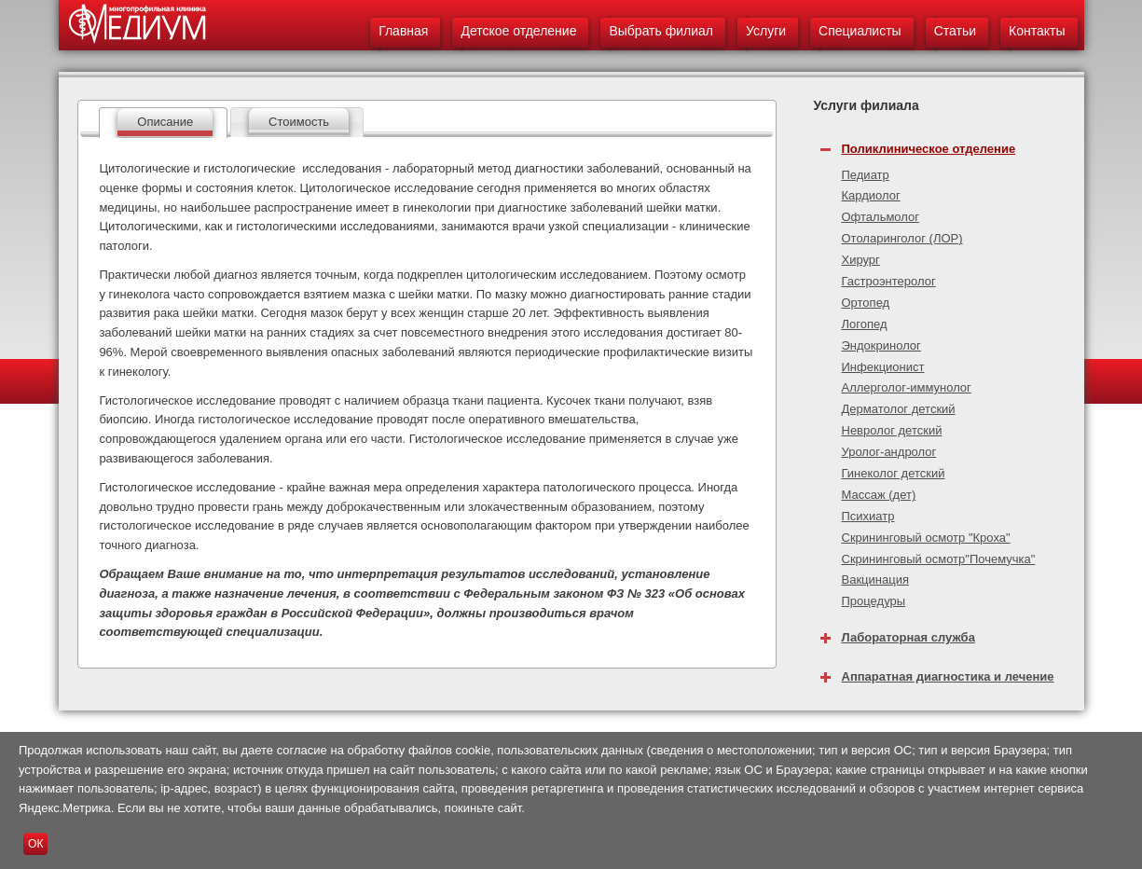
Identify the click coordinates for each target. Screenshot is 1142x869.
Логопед (864, 324)
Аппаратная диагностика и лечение (948, 676)
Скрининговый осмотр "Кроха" (926, 538)
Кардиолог (871, 195)
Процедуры (874, 601)
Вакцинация (875, 579)
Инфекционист (883, 367)
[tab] (163, 122)
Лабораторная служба (908, 637)
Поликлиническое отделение (929, 149)
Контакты (1037, 30)
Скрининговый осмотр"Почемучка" (939, 559)
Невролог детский (892, 430)
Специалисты (860, 30)
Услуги (766, 30)
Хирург (861, 260)
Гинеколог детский (893, 473)
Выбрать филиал (661, 30)
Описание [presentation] (165, 122)
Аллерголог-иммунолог (906, 387)
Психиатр (868, 516)
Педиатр (865, 175)
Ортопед (866, 303)
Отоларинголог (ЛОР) (902, 238)
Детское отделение (518, 30)
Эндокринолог (881, 345)
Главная (403, 30)
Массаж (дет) (879, 495)
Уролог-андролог (889, 452)
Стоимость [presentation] (298, 122)
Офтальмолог (881, 217)
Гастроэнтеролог (889, 281)
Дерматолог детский (899, 409)
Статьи (955, 30)
